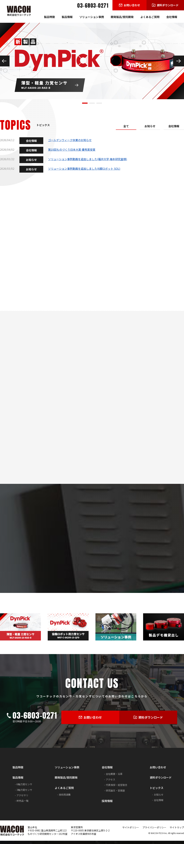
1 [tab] (85, 103)
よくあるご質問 (149, 17)
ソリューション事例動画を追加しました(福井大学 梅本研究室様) (87, 159)
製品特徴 (49, 17)
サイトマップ (177, 830)
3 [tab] (99, 103)
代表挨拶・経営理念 (116, 788)
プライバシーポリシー (154, 830)
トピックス (156, 791)
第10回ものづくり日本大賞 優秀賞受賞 (71, 149)
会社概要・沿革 (114, 777)
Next (178, 61)
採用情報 (107, 804)
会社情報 (171, 17)
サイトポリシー (130, 830)
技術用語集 (65, 797)
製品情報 (67, 17)
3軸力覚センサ (24, 793)
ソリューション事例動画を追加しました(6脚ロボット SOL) (84, 168)
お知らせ (149, 126)
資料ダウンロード (161, 781)
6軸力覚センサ (24, 787)
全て (126, 126)
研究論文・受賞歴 (115, 793)
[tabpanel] (92, 61)
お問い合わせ (158, 770)
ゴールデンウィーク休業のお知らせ (70, 140)
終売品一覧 (22, 804)
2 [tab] (92, 103)
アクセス (110, 782)
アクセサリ (22, 798)
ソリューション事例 (91, 17)
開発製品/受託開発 (122, 17)
